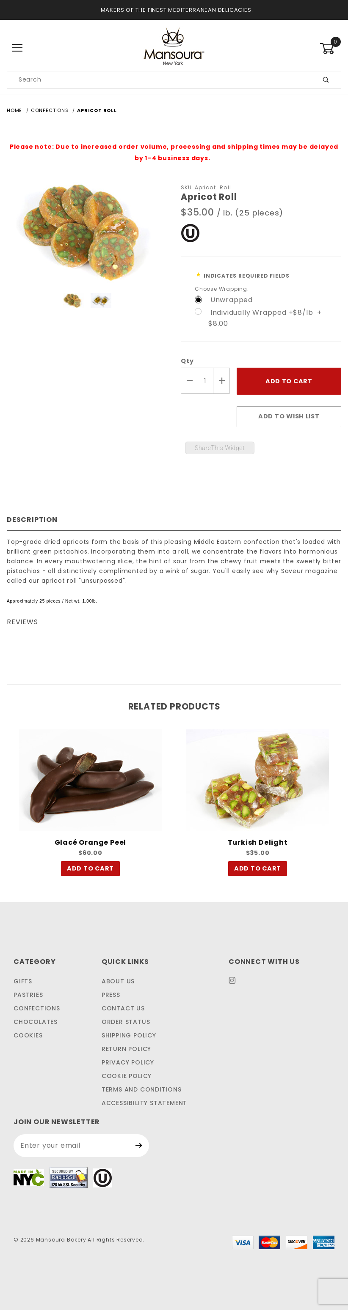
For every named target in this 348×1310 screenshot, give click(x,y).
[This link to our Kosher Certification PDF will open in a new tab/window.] (190, 232)
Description (32, 519)
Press (111, 995)
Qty (187, 361)
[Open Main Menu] (17, 48)
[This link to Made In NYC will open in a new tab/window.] (29, 1177)
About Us (118, 981)
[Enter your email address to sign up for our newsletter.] (71, 1145)
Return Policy (126, 1049)
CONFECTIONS (37, 1008)
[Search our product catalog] (159, 79)
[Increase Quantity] (221, 381)
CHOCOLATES (36, 1022)
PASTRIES (28, 995)
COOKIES (28, 1035)
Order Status (126, 1022)
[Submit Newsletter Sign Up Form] (139, 1145)
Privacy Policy (128, 1062)
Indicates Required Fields (247, 275)
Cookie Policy (127, 1076)
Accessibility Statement (144, 1103)
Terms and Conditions (142, 1089)
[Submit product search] (326, 79)
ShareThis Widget (220, 448)
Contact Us (123, 1008)
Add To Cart (90, 870)
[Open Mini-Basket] (330, 48)
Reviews (22, 622)
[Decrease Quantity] (189, 381)
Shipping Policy (129, 1035)
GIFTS (23, 981)
